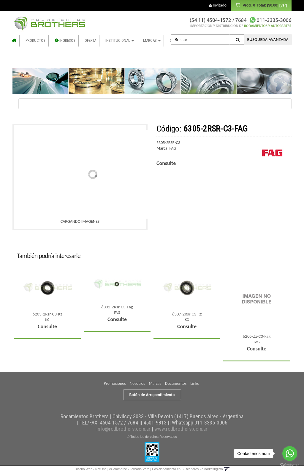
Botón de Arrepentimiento (152, 394)
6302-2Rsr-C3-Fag (117, 307)
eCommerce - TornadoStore (129, 469)
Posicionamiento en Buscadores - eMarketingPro (187, 469)
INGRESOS (65, 40)
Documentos (175, 383)
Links (194, 383)
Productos (35, 40)
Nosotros (137, 383)
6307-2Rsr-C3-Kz (187, 314)
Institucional (119, 40)
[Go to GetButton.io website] (289, 465)
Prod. (264, 5)
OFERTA (90, 40)
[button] (226, 469)
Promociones (115, 383)
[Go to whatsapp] (289, 453)
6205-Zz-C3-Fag (256, 336)
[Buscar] (238, 39)
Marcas (152, 40)
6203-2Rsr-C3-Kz (47, 314)
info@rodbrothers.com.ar (123, 429)
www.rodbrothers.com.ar (181, 429)
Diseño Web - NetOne (90, 469)
